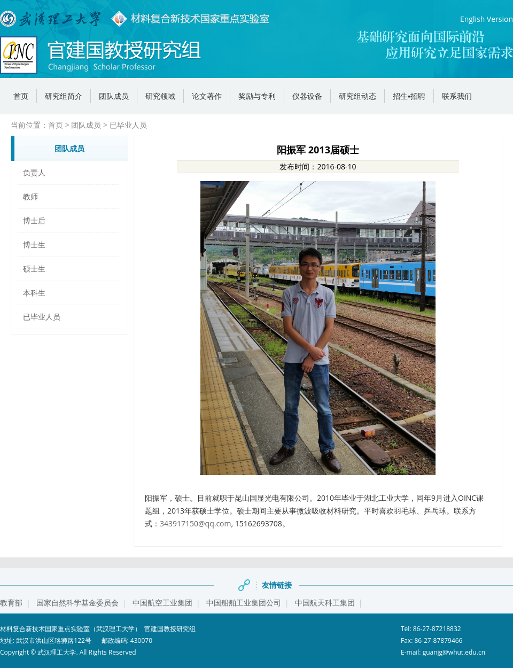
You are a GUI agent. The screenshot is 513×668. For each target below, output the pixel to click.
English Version (486, 19)
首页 (20, 96)
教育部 (11, 602)
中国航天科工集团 (325, 602)
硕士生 (34, 268)
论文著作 (207, 96)
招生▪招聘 (409, 96)
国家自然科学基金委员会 (77, 602)
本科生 (34, 293)
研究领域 (160, 96)
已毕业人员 (128, 125)
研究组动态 (357, 96)
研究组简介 (63, 96)
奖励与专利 (257, 96)
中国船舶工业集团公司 (243, 602)
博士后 (34, 220)
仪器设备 (307, 96)
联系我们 (457, 96)
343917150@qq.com (195, 523)
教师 (30, 196)
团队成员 (114, 96)
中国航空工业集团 (162, 602)
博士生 (34, 244)
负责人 (34, 172)
